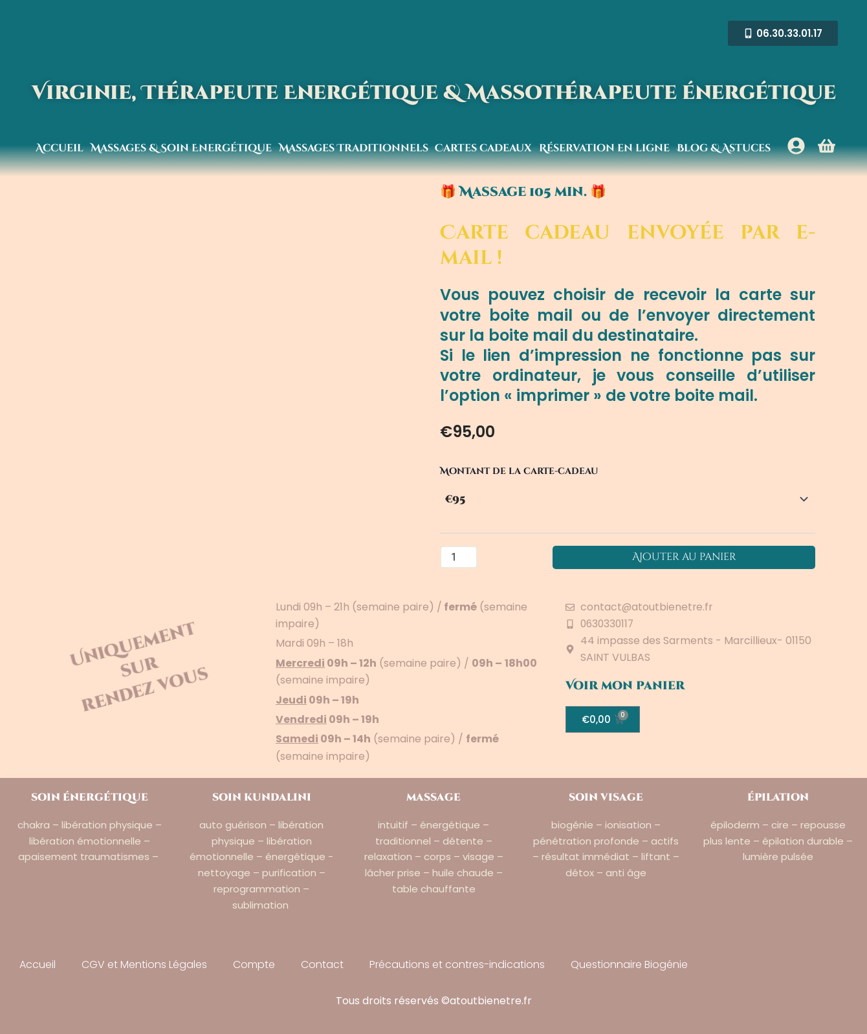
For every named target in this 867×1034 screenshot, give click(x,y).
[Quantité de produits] (458, 557)
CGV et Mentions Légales (144, 964)
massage (433, 798)
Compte (254, 964)
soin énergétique (89, 798)
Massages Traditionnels (353, 148)
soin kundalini (261, 798)
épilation (778, 798)
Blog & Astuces (724, 148)
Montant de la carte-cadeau (519, 471)
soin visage (606, 798)
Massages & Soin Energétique (181, 148)
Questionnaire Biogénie (629, 964)
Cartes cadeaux (483, 148)
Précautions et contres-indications (457, 964)
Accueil (59, 148)
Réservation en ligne (604, 148)
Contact (322, 964)
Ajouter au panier (684, 557)
